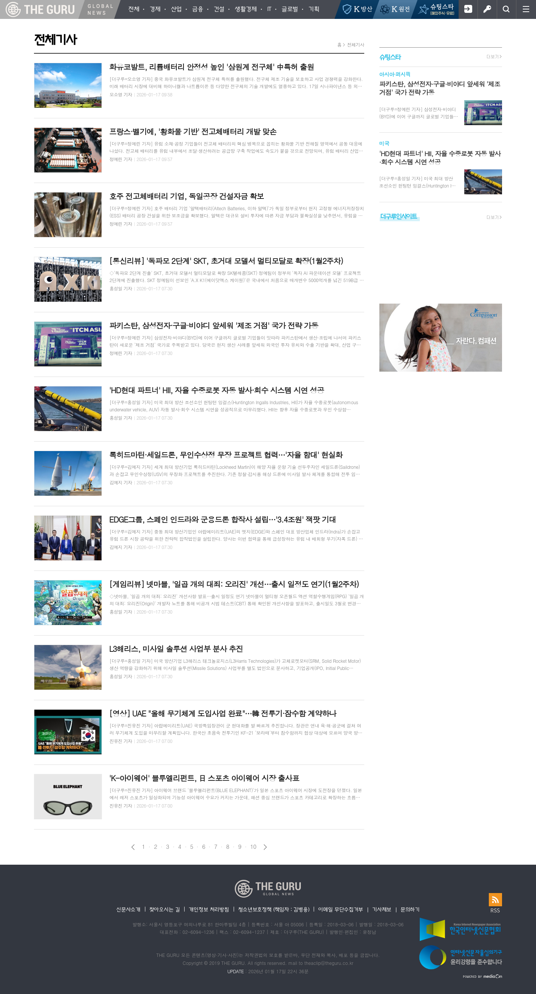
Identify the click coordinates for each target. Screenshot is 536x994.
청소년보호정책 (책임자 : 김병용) (274, 909)
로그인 (487, 9)
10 (253, 846)
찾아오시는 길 (164, 909)
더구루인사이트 (398, 216)
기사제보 (381, 909)
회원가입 (467, 9)
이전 (133, 847)
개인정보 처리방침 (209, 909)
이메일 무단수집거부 (340, 909)
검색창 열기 (506, 9)
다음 (265, 847)
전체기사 (355, 44)
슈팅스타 (389, 57)
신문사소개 (128, 909)
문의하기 (410, 909)
